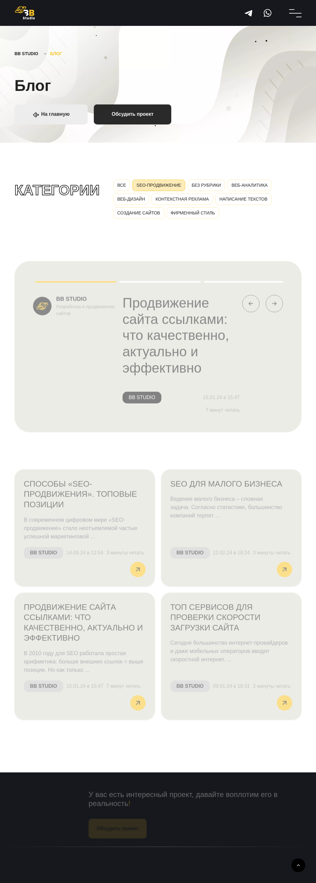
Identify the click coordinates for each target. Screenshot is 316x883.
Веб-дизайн (131, 200)
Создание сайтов (138, 214)
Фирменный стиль (193, 214)
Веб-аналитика (249, 186)
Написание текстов (243, 200)
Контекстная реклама (182, 200)
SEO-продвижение (158, 186)
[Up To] (298, 865)
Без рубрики (206, 186)
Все (121, 186)
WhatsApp (267, 13)
